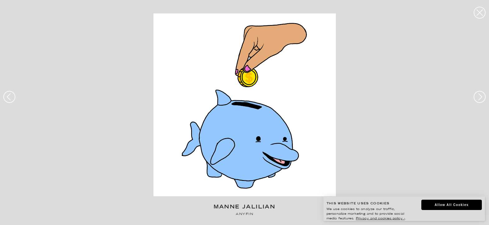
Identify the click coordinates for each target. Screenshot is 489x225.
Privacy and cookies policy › (380, 218)
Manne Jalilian (245, 207)
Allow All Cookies (452, 205)
